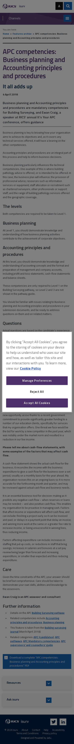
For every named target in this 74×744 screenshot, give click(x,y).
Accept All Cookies (37, 403)
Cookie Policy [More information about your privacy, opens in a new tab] (30, 368)
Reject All (37, 391)
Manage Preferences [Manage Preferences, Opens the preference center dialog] (37, 380)
